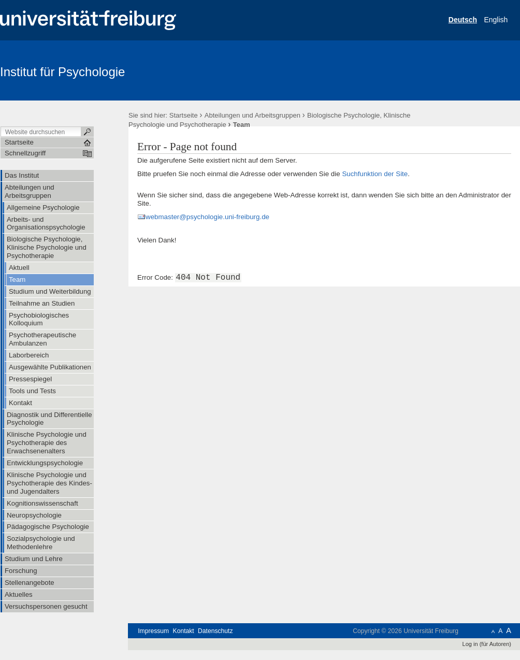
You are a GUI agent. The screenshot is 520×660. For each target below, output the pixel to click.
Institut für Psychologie (62, 72)
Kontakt (183, 631)
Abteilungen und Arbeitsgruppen (252, 115)
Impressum (153, 631)
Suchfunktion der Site (375, 174)
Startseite (183, 115)
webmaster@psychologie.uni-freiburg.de (207, 217)
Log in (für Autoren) (487, 644)
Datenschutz (215, 631)
